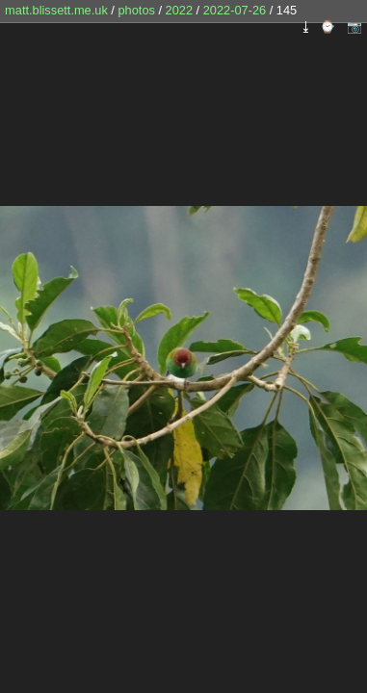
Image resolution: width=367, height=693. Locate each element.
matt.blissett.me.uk (56, 10)
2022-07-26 (234, 10)
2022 (179, 10)
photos (136, 10)
